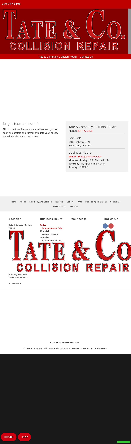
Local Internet (100, 348)
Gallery (70, 201)
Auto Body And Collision (40, 201)
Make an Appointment (96, 201)
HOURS (8, 437)
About (23, 201)
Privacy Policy (59, 206)
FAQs (79, 201)
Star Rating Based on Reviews (64, 342)
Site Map (74, 206)
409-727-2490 (11, 4)
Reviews (59, 201)
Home (13, 201)
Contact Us (115, 201)
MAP (24, 437)
